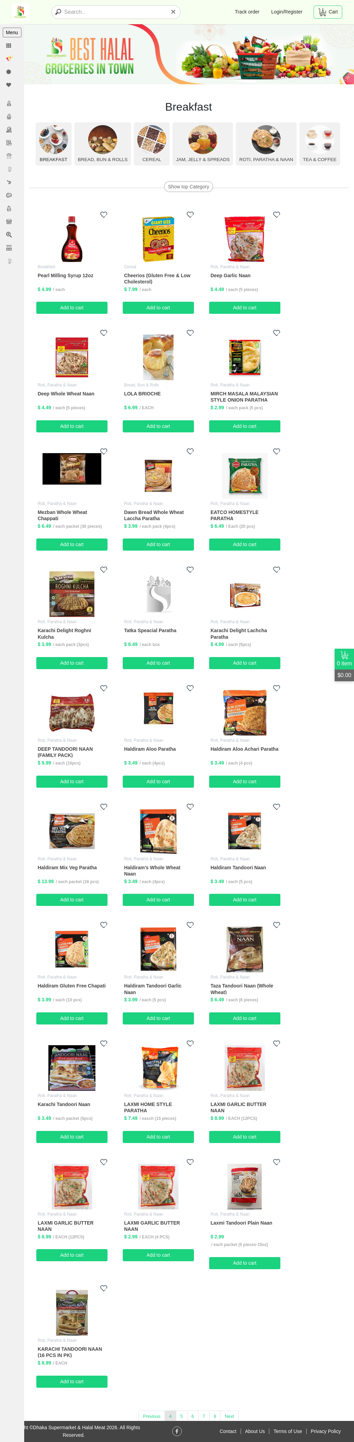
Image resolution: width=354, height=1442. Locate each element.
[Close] (173, 12)
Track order (247, 12)
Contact (228, 1431)
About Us (255, 1431)
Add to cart (73, 307)
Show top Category (188, 186)
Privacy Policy (326, 1431)
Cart (328, 12)
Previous (152, 1415)
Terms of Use (287, 1431)
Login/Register (286, 12)
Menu (12, 32)
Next (230, 1415)
